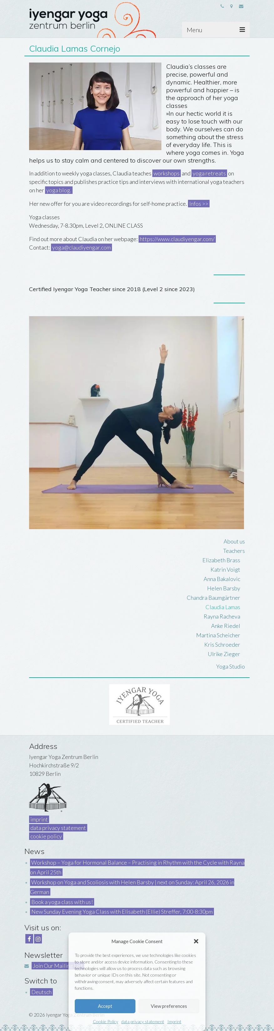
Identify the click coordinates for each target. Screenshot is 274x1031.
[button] (196, 941)
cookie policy (46, 836)
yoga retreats (209, 173)
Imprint (174, 1021)
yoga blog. (58, 190)
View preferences (169, 1006)
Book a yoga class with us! (62, 901)
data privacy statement (142, 1021)
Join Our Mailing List (58, 965)
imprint (39, 819)
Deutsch (41, 991)
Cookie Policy (105, 1021)
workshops (167, 173)
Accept (105, 1006)
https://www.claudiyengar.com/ (177, 238)
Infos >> (198, 203)
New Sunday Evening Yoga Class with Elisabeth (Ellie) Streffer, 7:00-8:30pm (122, 911)
